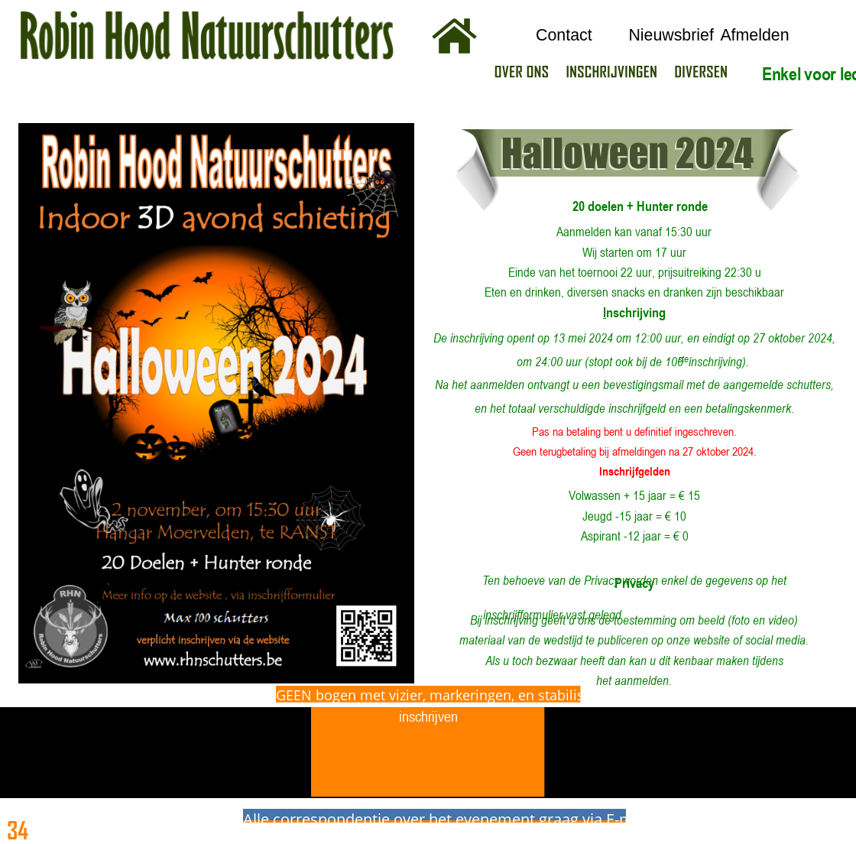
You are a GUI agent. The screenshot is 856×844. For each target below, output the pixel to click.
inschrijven (428, 716)
